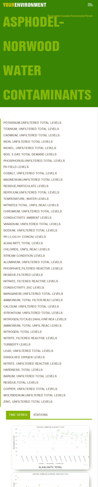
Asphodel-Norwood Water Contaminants (47, 58)
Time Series (18, 415)
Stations (40, 415)
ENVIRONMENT (24, 4)
